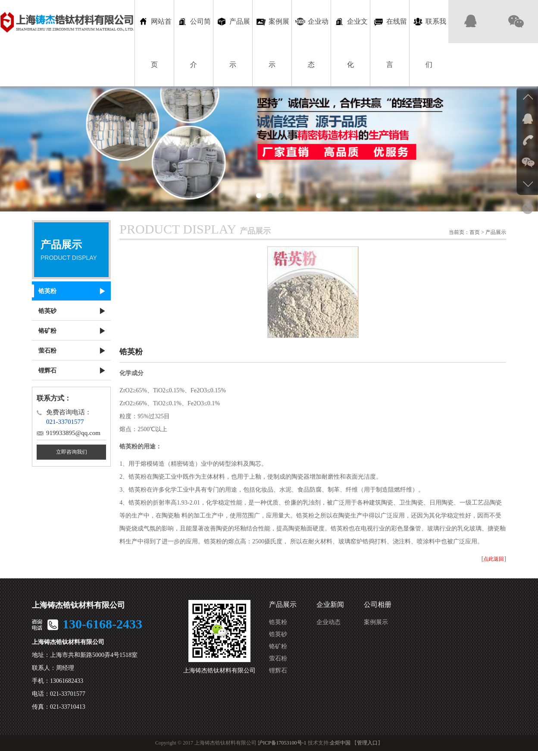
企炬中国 (340, 743)
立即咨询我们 (71, 452)
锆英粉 (278, 622)
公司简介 (194, 42)
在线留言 (390, 42)
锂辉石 (278, 670)
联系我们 (429, 42)
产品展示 (233, 42)
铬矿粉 (278, 646)
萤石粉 (278, 658)
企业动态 (311, 42)
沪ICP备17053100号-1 (282, 743)
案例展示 (272, 42)
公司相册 (377, 604)
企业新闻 (330, 604)
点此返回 (493, 559)
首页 (474, 232)
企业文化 (351, 42)
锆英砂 (278, 634)
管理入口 (367, 743)
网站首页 (155, 42)
